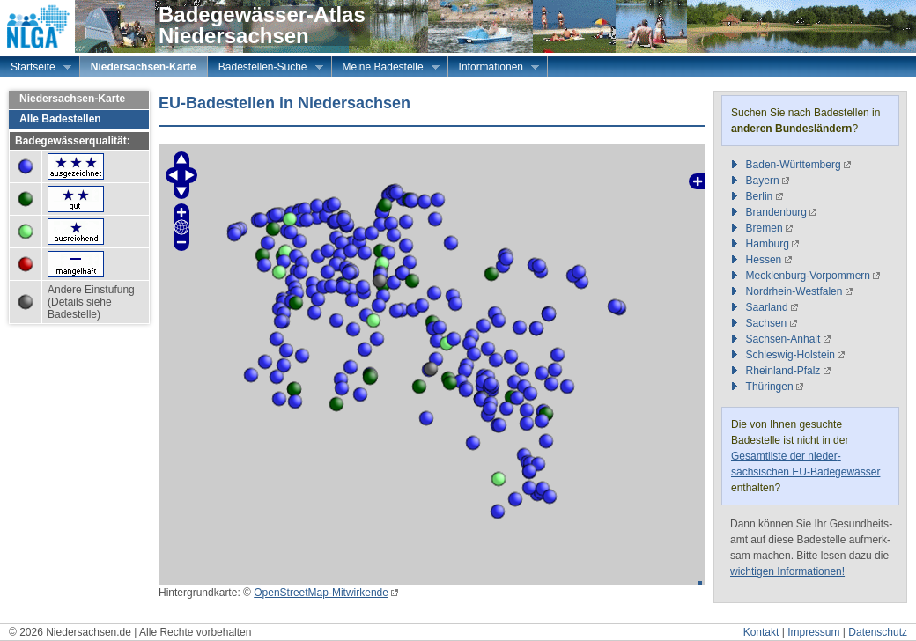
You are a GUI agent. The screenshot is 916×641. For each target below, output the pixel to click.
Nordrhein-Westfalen (794, 291)
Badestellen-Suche (265, 69)
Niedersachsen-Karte (143, 67)
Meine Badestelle (386, 69)
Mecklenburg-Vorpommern (808, 275)
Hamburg (767, 244)
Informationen (493, 69)
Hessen (764, 260)
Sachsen (766, 323)
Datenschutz (877, 632)
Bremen (764, 228)
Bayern (762, 180)
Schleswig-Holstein (790, 355)
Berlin (759, 196)
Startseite (35, 69)
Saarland (767, 307)
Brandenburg (776, 212)
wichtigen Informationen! (787, 571)
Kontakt (761, 632)
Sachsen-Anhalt (783, 339)
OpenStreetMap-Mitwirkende (321, 592)
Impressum (813, 632)
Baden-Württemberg (793, 164)
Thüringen (770, 386)
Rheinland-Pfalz (783, 371)
